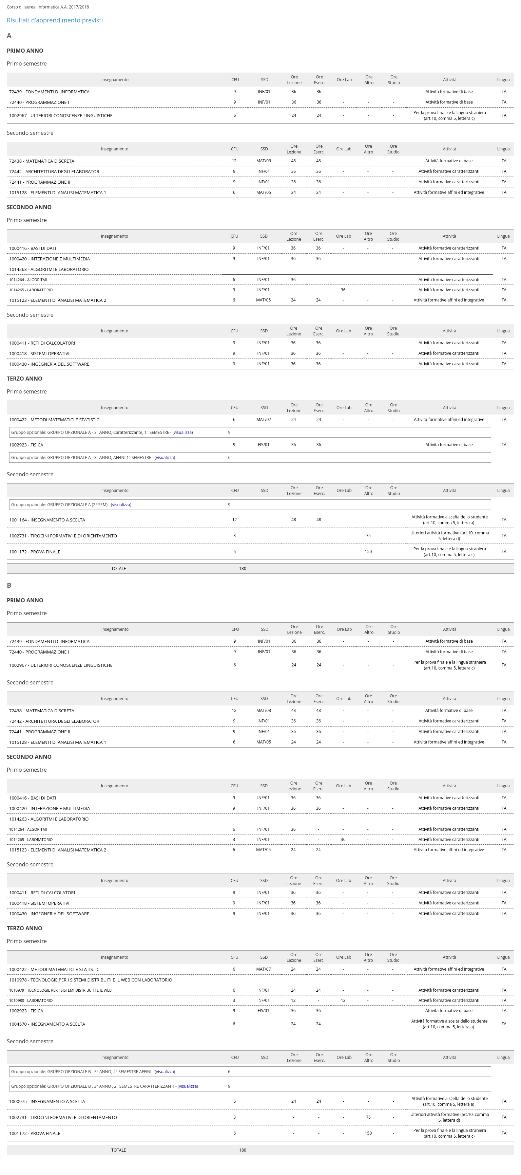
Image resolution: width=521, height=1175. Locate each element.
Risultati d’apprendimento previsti (55, 20)
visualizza (183, 432)
